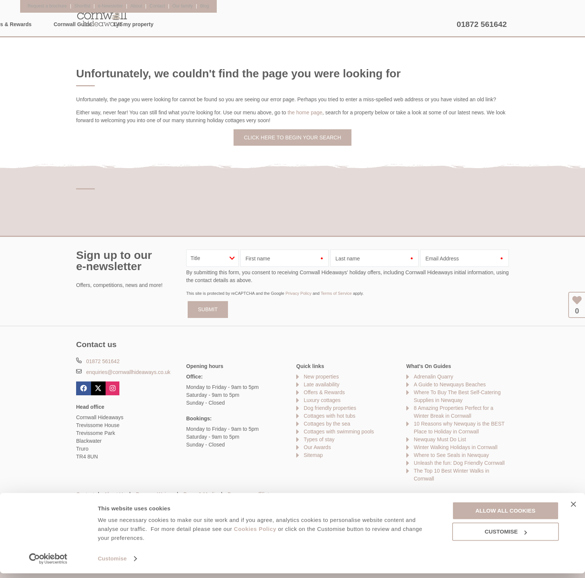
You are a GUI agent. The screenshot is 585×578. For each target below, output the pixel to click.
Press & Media (201, 494)
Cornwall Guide (365, 24)
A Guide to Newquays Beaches (450, 384)
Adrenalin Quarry (433, 377)
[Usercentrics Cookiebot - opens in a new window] (48, 563)
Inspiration (244, 24)
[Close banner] (573, 508)
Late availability (322, 384)
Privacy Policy (298, 293)
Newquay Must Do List (440, 439)
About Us (115, 494)
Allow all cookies (505, 515)
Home (147, 24)
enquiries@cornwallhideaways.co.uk (128, 372)
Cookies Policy (255, 534)
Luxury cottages (322, 400)
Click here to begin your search (292, 137)
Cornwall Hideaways (102, 18)
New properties (321, 377)
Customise (112, 563)
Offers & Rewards (301, 24)
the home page (305, 112)
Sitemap (313, 455)
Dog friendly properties (330, 408)
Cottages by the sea (327, 424)
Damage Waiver (154, 494)
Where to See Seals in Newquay (451, 455)
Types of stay (319, 439)
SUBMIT (208, 309)
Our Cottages (192, 24)
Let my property (426, 24)
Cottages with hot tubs (330, 416)
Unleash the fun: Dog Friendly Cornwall (459, 463)
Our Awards (317, 447)
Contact (85, 494)
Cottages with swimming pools (339, 432)
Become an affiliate (250, 494)
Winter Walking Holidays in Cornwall (455, 447)
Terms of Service (335, 293)
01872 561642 (482, 24)
